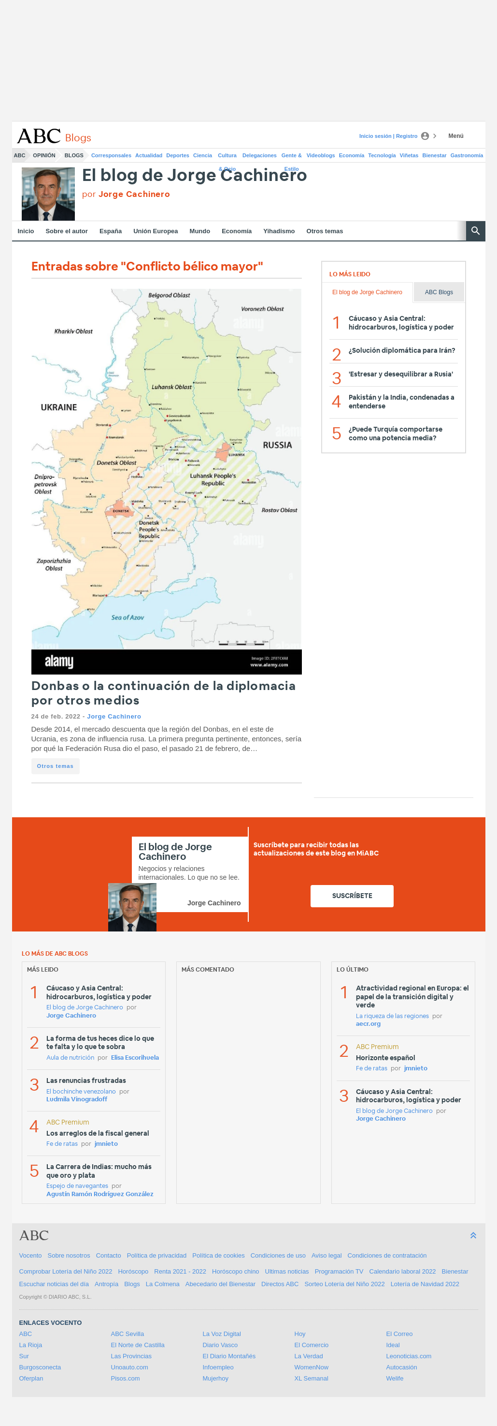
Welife (395, 1378)
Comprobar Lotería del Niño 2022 (66, 1271)
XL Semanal (311, 1378)
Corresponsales (111, 155)
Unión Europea (155, 231)
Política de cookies (218, 1255)
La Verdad (309, 1356)
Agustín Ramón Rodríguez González (100, 1194)
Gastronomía (467, 155)
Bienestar (435, 155)
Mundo (200, 231)
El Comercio (312, 1345)
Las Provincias (131, 1356)
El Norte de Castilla (138, 1345)
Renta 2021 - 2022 (180, 1271)
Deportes (177, 155)
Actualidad (148, 155)
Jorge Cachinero (114, 716)
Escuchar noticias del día (54, 1284)
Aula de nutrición (70, 1058)
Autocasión (401, 1367)
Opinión (44, 155)
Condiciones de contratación (387, 1255)
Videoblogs (321, 155)
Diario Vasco (220, 1345)
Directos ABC (279, 1284)
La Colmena (163, 1284)
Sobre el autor (66, 231)
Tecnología (382, 155)
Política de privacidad (157, 1255)
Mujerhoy (215, 1378)
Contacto (108, 1255)
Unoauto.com (129, 1367)
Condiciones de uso (278, 1255)
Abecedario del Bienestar (220, 1284)
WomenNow (312, 1367)
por (126, 194)
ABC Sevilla (127, 1334)
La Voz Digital (222, 1334)
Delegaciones (259, 155)
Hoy (300, 1334)
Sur (24, 1356)
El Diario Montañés (229, 1356)
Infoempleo (218, 1367)
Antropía (106, 1284)
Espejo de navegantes (77, 1186)
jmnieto (106, 1144)
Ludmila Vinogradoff (76, 1099)
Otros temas (325, 231)
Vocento (30, 1255)
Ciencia (202, 155)
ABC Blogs (439, 292)
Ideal (393, 1345)
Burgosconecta (40, 1367)
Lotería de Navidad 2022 (425, 1284)
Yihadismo (279, 231)
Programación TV (339, 1271)
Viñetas (409, 155)
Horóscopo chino (235, 1271)
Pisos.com (125, 1378)
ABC (20, 155)
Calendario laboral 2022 (402, 1271)
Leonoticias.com (409, 1356)
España (110, 231)
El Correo (399, 1334)
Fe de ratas (62, 1144)
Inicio (26, 231)
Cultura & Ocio (227, 157)
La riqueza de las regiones (392, 1016)
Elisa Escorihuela (135, 1058)
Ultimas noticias (287, 1271)
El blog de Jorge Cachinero (195, 175)
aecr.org (368, 1024)
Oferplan (31, 1378)
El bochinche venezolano (81, 1092)
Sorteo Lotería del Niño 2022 (344, 1284)
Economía (352, 155)
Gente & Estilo (292, 157)
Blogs (74, 155)
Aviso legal (327, 1255)
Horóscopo (133, 1271)
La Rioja (31, 1345)
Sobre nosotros (69, 1255)
